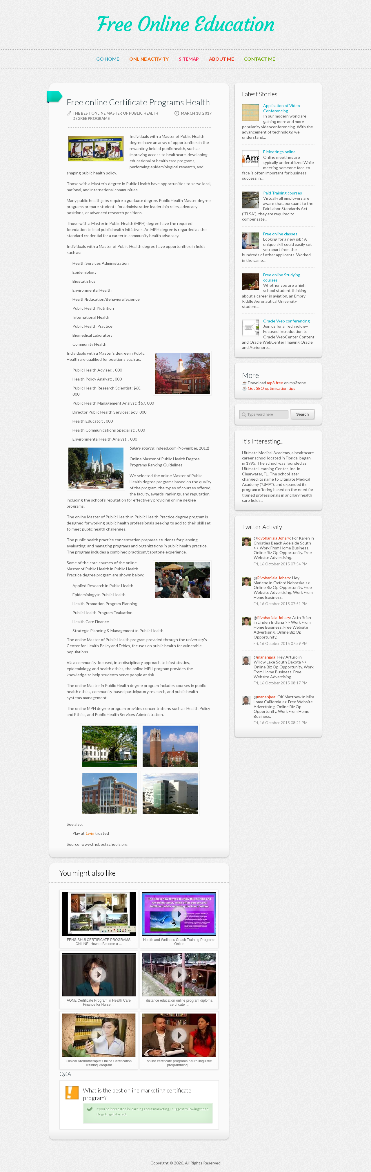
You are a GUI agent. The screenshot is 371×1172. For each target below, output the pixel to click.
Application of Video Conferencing (281, 108)
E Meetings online (279, 151)
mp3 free (275, 382)
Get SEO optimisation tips (271, 388)
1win (90, 833)
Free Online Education (185, 24)
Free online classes (280, 233)
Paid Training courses (282, 192)
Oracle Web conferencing (286, 320)
